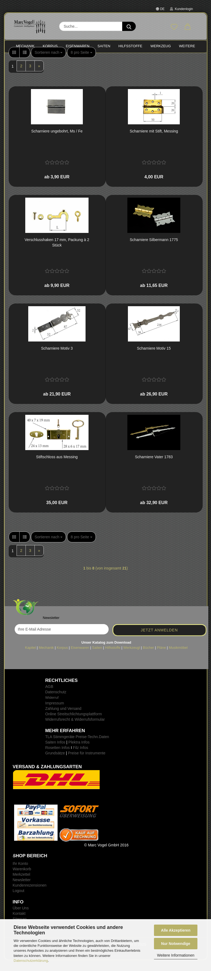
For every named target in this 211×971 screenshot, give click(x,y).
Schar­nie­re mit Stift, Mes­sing (154, 142)
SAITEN (103, 46)
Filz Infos (80, 758)
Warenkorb (22, 880)
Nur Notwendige (175, 943)
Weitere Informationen (175, 955)
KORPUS (50, 46)
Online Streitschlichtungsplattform (73, 725)
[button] (187, 27)
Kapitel (30, 658)
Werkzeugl (131, 658)
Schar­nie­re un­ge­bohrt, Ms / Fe (57, 142)
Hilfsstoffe (113, 658)
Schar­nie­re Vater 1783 (154, 468)
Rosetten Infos (57, 758)
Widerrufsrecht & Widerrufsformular (75, 730)
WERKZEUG (160, 46)
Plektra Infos (79, 753)
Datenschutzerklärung (31, 961)
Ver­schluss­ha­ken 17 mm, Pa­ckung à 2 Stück (56, 253)
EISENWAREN (77, 46)
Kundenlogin (181, 9)
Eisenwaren (80, 658)
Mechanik (46, 658)
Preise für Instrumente (86, 764)
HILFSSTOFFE (130, 46)
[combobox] (48, 63)
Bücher (148, 658)
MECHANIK (25, 46)
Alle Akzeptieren (175, 930)
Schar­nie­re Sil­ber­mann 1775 (154, 250)
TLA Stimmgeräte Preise (66, 747)
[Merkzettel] (174, 27)
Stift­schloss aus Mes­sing (57, 468)
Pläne (161, 658)
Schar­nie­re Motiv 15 (154, 359)
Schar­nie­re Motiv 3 (57, 359)
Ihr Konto (20, 874)
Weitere (187, 46)
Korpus (62, 658)
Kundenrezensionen (30, 896)
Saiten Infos (55, 753)
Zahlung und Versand (63, 719)
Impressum (54, 714)
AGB (49, 697)
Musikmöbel (178, 658)
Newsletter (22, 890)
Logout (18, 901)
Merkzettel (21, 885)
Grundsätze (55, 764)
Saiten (97, 658)
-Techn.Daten (97, 747)
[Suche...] (129, 26)
